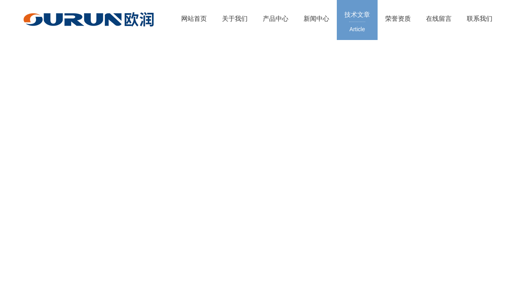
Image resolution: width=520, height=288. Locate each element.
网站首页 (194, 18)
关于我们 (235, 18)
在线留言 (439, 18)
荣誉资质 (398, 18)
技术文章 (357, 22)
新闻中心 (316, 18)
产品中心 (275, 18)
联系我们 (479, 18)
